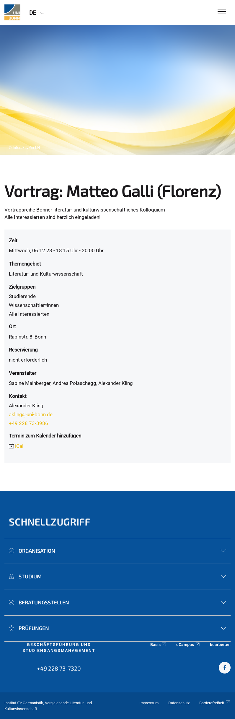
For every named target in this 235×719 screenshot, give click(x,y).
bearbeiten (220, 644)
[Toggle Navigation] (222, 12)
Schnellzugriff (49, 521)
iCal (19, 446)
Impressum (149, 703)
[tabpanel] (117, 90)
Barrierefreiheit (215, 703)
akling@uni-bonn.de (31, 414)
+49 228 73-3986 (28, 423)
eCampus (188, 644)
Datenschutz (179, 703)
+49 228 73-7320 (59, 668)
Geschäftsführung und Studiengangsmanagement (58, 647)
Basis (158, 644)
